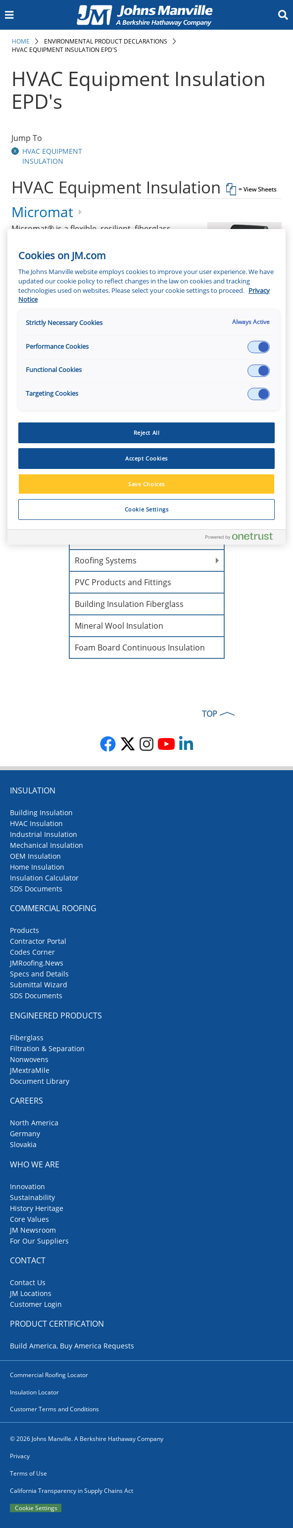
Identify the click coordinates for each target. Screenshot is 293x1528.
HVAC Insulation (36, 823)
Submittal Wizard (38, 984)
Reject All (147, 432)
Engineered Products (56, 1015)
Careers (26, 1100)
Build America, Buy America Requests (72, 1345)
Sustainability (32, 1197)
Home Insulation (37, 867)
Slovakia (23, 1144)
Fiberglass (27, 1037)
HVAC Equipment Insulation (52, 156)
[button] (16, 151)
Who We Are (34, 1164)
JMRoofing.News (36, 963)
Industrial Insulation (43, 834)
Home (21, 41)
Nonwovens (29, 1059)
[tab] (146, 191)
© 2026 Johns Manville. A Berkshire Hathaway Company (86, 1439)
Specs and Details (39, 973)
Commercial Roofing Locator (49, 1375)
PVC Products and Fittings (123, 582)
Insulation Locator (34, 1392)
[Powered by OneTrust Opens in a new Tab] (243, 538)
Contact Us (28, 1282)
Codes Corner (32, 952)
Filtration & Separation (47, 1048)
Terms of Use (28, 1473)
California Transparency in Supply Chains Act (71, 1490)
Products (24, 930)
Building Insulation (41, 812)
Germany (25, 1133)
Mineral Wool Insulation (119, 625)
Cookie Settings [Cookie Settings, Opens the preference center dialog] (147, 509)
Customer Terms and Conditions (54, 1409)
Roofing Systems (106, 560)
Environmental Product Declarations (105, 41)
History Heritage (36, 1208)
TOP (209, 713)
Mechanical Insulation (46, 845)
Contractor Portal (38, 941)
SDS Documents (36, 888)
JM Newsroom (33, 1230)
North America (34, 1122)
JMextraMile (29, 1070)
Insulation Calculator (44, 877)
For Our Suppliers (39, 1241)
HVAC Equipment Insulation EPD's (64, 50)
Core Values (29, 1219)
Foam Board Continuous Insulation (140, 647)
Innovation (27, 1186)
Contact (28, 1260)
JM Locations (30, 1293)
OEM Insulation (35, 856)
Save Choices (146, 484)
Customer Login (36, 1304)
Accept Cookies (146, 458)
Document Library (39, 1081)
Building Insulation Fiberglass (129, 604)
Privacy (20, 1456)
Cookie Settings (36, 1508)
